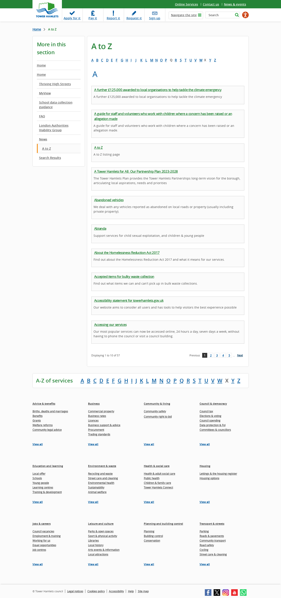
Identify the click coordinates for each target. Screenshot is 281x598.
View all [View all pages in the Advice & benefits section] (37, 444)
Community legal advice (47, 429)
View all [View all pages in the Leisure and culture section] (93, 564)
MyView (45, 93)
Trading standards (99, 434)
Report (113, 18)
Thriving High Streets (55, 84)
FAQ (42, 116)
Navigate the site (184, 15)
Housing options (209, 478)
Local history (95, 545)
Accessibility (116, 591)
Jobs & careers (41, 524)
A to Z (46, 148)
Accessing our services (110, 324)
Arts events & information (103, 549)
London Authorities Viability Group (53, 127)
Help (131, 591)
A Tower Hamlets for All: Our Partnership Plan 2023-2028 (136, 171)
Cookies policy (96, 591)
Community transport (213, 540)
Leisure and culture (100, 524)
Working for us (41, 540)
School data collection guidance (55, 104)
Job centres (39, 549)
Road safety (207, 545)
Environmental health (101, 483)
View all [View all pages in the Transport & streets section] (205, 564)
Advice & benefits (43, 404)
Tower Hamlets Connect (158, 487)
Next (240, 355)
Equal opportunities (44, 545)
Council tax (206, 411)
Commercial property (101, 411)
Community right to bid (158, 416)
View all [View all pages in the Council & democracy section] (205, 444)
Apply (72, 18)
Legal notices (75, 591)
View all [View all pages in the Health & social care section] (149, 502)
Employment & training (46, 536)
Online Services (186, 4)
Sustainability (96, 487)
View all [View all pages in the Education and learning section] (37, 502)
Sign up (154, 18)
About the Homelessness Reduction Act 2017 (127, 252)
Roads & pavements (212, 536)
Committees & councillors (215, 429)
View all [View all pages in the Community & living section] (149, 444)
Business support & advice (104, 425)
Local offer (38, 473)
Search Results (50, 158)
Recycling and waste (100, 473)
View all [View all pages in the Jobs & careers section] (37, 564)
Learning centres (42, 487)
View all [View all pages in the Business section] (93, 444)
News (43, 139)
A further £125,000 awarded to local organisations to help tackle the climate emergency (158, 90)
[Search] (219, 15)
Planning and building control (163, 524)
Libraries (93, 540)
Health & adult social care (159, 473)
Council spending (210, 420)
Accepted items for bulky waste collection (124, 276)
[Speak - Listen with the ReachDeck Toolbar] (245, 15)
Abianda (100, 228)
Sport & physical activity (102, 536)
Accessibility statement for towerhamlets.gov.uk (129, 300)
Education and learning (47, 466)
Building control (153, 536)
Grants (36, 420)
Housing (205, 466)
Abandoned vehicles (109, 200)
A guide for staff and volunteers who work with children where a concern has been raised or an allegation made (163, 116)
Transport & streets (212, 524)
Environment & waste (102, 466)
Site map (143, 591)
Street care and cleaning (103, 478)
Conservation (152, 540)
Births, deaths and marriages (50, 411)
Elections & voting (210, 416)
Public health (151, 478)
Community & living (157, 404)
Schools (37, 478)
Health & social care (156, 466)
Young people (40, 483)
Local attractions (98, 554)
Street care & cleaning (213, 554)
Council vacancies (43, 531)
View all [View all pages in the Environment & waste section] (93, 502)
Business (94, 404)
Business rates (97, 416)
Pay (92, 18)
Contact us (211, 4)
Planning (149, 531)
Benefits (37, 416)
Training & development (47, 492)
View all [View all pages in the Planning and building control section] (149, 564)
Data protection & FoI (212, 425)
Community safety (155, 411)
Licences (93, 420)
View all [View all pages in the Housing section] (205, 502)
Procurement (96, 429)
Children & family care (157, 483)
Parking (204, 531)
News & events (235, 4)
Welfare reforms (42, 425)
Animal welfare (97, 492)
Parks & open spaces (100, 531)
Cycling (204, 549)
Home (36, 29)
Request (134, 18)
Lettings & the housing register (218, 473)
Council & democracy (213, 404)
